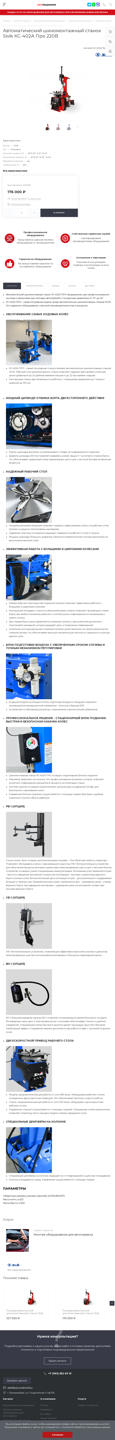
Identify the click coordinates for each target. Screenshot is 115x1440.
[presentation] (77, 127)
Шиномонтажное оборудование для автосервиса (13, 1412)
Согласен (57, 1434)
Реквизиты (46, 1409)
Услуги (82, 1398)
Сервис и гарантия (43, 1230)
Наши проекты (48, 1418)
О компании (48, 1398)
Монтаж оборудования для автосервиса (63, 1234)
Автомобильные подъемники (18, 1405)
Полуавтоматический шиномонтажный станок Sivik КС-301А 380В (24, 1313)
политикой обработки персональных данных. (86, 1427)
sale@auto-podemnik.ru (19, 1387)
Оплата (44, 1405)
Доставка (45, 1414)
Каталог (8, 1398)
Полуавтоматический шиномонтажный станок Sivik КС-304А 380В (80, 1313)
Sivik (16, 145)
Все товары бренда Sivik (19, 1270)
